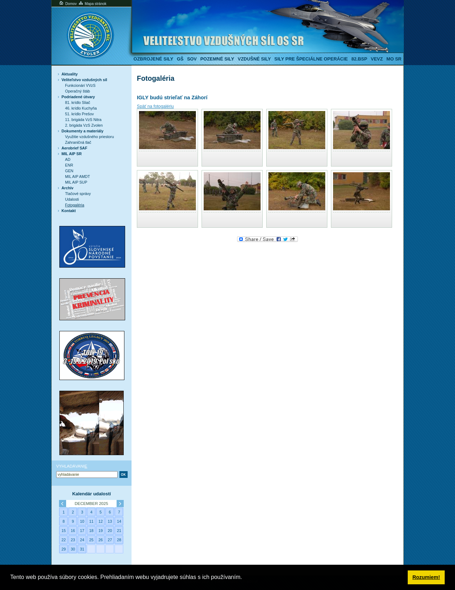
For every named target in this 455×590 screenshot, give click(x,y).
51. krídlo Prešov (79, 114)
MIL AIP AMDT (77, 176)
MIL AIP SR (71, 154)
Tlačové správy (78, 193)
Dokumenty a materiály (82, 131)
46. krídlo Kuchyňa (81, 108)
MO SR (393, 59)
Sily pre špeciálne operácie (311, 59)
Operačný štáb (77, 91)
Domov (67, 4)
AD (67, 159)
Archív (67, 188)
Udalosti (72, 199)
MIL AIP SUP (76, 182)
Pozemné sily (217, 59)
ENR (69, 165)
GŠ (180, 59)
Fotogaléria (74, 205)
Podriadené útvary (78, 97)
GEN (69, 171)
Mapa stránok (92, 4)
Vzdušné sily (254, 59)
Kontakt (68, 211)
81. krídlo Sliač (77, 102)
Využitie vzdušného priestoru (89, 137)
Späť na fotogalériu (155, 106)
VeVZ (377, 59)
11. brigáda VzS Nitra (83, 119)
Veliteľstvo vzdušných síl (84, 80)
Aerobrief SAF (74, 148)
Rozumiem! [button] (426, 577)
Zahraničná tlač (78, 142)
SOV (192, 59)
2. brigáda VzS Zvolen (84, 125)
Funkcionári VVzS (80, 85)
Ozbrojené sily (153, 59)
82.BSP (359, 59)
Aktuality (69, 74)
